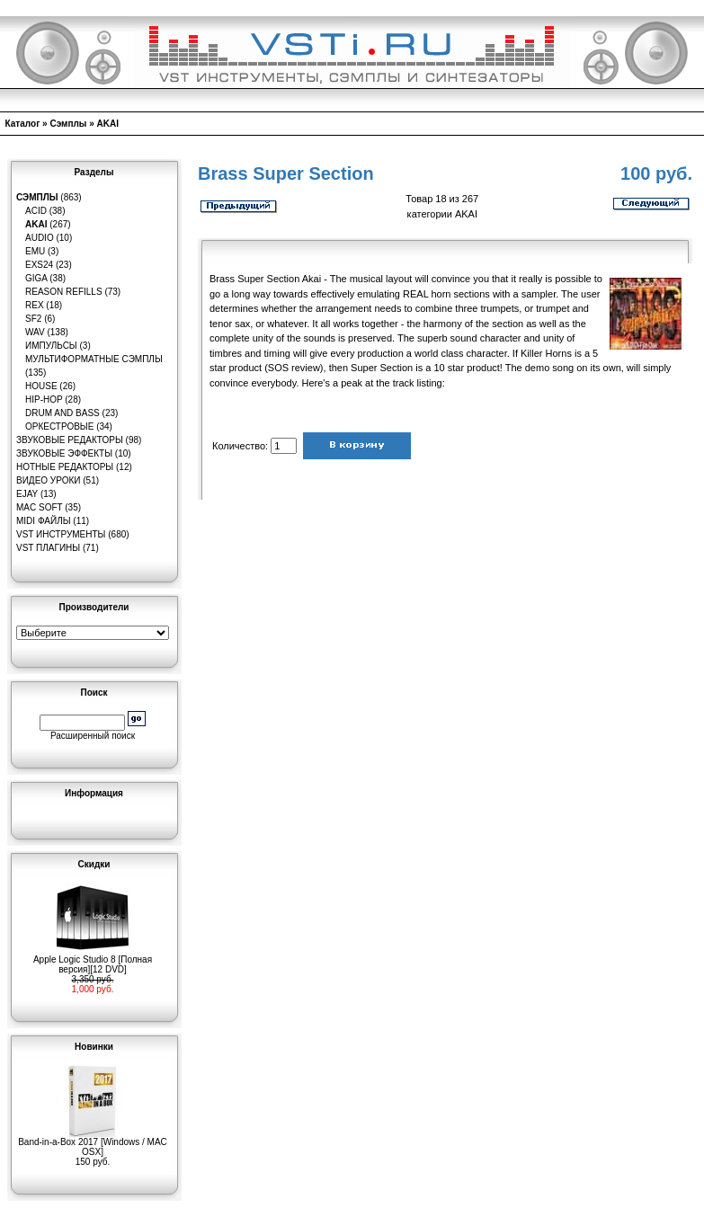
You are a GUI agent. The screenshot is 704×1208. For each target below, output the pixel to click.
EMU (35, 251)
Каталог (22, 124)
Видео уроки (48, 480)
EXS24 (39, 265)
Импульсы (51, 346)
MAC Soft (39, 507)
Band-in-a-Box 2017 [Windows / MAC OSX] (92, 1143)
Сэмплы (67, 124)
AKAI (108, 124)
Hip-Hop (44, 399)
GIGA (36, 278)
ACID (36, 211)
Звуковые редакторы (69, 440)
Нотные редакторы (64, 467)
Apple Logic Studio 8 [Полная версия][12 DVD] (92, 960)
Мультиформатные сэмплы (94, 359)
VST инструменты (60, 534)
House (41, 386)
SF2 (33, 319)
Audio (39, 238)
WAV (35, 332)
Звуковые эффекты (64, 453)
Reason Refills (63, 292)
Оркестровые (59, 426)
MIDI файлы (43, 521)
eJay (27, 494)
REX (34, 305)
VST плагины (48, 548)
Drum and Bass (62, 413)
